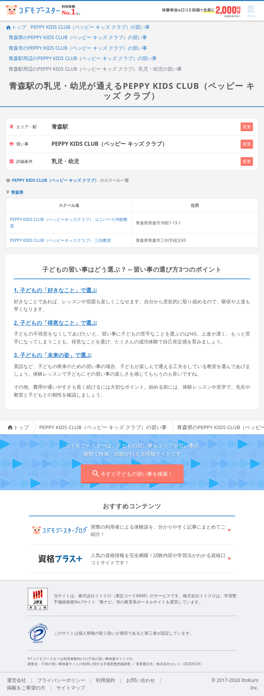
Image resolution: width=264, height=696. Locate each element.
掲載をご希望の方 (26, 687)
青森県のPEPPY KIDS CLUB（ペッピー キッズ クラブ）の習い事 (78, 37)
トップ (16, 27)
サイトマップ (70, 687)
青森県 (17, 192)
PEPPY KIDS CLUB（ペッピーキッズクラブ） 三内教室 (60, 240)
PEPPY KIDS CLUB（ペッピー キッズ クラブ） (55, 180)
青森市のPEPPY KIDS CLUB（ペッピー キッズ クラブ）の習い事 (78, 48)
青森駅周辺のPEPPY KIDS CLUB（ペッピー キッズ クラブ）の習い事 (82, 58)
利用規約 (105, 680)
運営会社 (16, 680)
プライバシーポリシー (61, 680)
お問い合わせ (140, 680)
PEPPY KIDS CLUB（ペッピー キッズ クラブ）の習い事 (90, 27)
